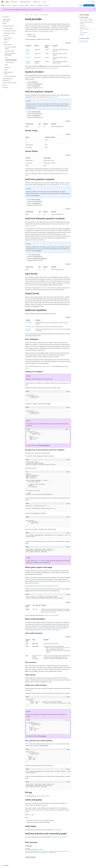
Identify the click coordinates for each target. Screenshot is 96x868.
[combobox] (9, 16)
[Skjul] (16, 13)
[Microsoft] (2, 2)
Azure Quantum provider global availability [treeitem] (10, 54)
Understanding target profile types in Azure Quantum (46, 68)
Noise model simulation (44, 445)
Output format (83, 27)
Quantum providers (44, 14)
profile (44, 287)
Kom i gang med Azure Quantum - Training (34, 849)
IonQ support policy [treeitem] (10, 62)
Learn (26, 14)
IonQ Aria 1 (28, 53)
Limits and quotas (83, 32)
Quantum (36, 14)
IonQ (33, 34)
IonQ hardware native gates (49, 612)
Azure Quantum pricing (43, 796)
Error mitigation (32, 107)
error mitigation (57, 743)
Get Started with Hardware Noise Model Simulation (47, 629)
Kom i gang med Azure (89, 5)
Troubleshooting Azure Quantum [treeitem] (8, 72)
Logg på (92, 1)
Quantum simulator (84, 17)
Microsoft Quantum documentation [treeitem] (7, 20)
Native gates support (30, 326)
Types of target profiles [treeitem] (9, 51)
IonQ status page (57, 829)
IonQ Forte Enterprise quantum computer (86, 23)
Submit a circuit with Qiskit (51, 615)
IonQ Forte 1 (28, 57)
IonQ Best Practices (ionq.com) (59, 837)
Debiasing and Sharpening (43, 366)
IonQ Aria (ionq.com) (53, 97)
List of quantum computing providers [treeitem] (10, 47)
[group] (48, 536)
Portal (81, 5)
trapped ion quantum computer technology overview (40, 31)
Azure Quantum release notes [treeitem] (10, 76)
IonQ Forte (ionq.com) (64, 184)
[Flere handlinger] (70, 15)
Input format (82, 25)
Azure (31, 14)
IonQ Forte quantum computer (86, 20)
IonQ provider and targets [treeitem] (11, 60)
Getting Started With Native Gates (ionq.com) (47, 586)
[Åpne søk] (89, 2)
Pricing (81, 30)
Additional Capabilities (84, 28)
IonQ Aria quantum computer (86, 19)
